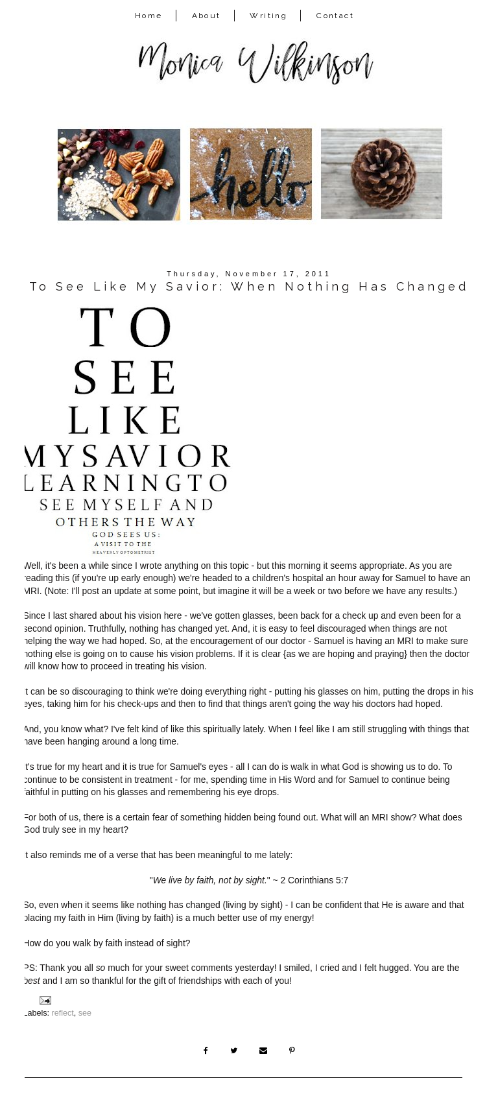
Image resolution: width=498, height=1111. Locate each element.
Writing (268, 15)
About (206, 15)
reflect (63, 1013)
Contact (335, 15)
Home (149, 15)
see (84, 1013)
